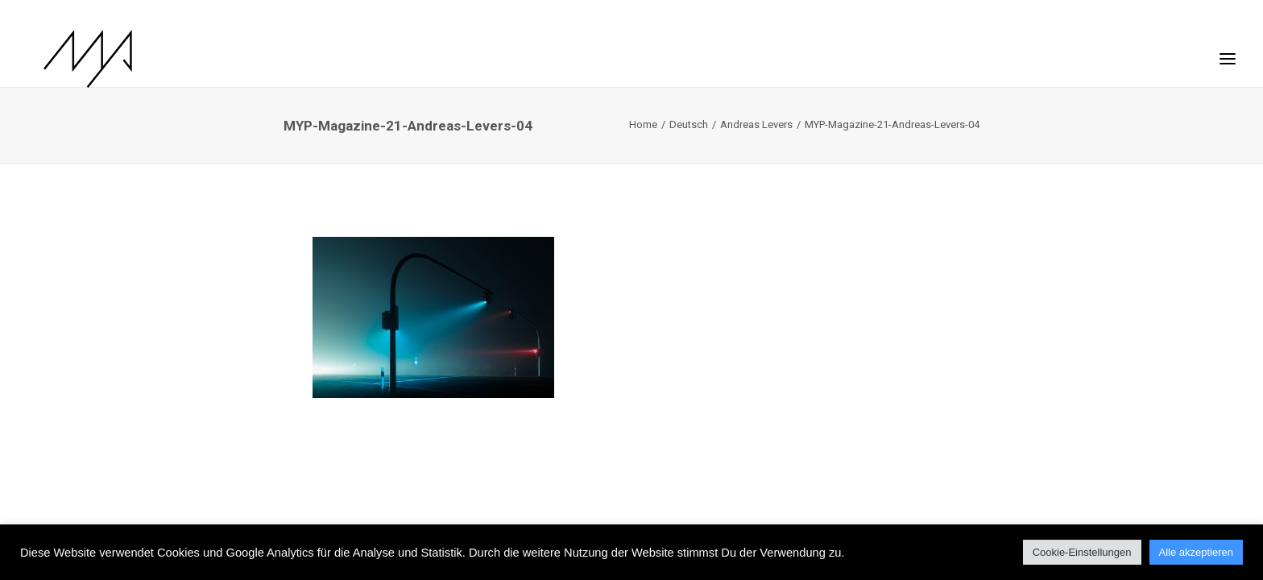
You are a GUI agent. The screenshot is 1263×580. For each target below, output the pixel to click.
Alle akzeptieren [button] (1196, 552)
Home (643, 124)
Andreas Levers (756, 124)
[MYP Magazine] (71, 59)
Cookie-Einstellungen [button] (1082, 552)
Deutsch (688, 124)
